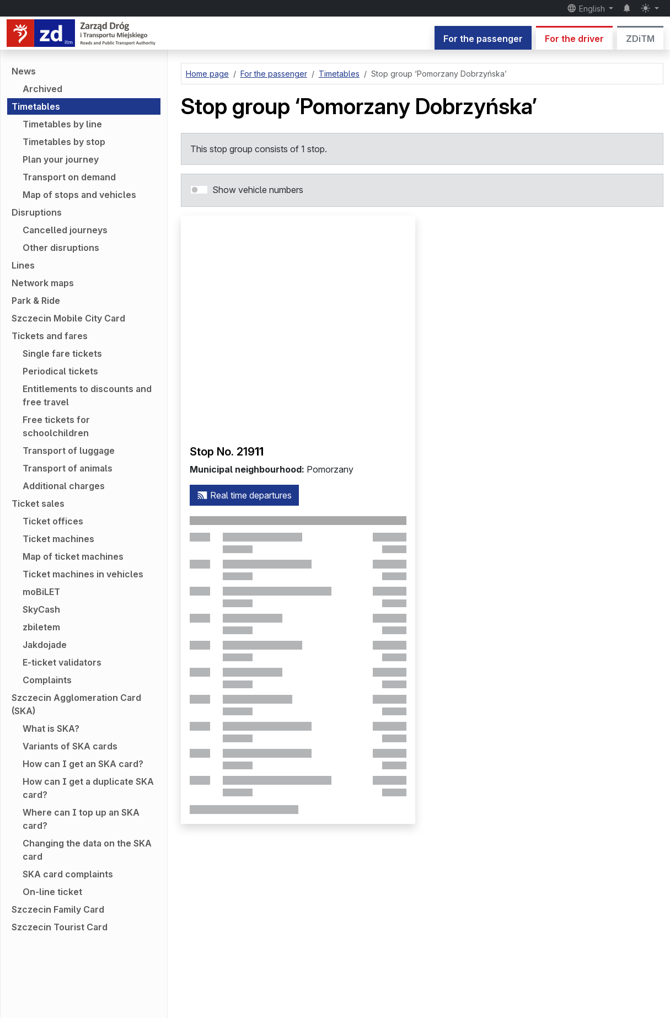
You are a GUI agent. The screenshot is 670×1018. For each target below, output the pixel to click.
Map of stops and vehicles (79, 194)
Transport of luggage (69, 450)
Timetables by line (62, 124)
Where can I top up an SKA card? (81, 819)
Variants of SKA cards (70, 746)
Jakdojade (45, 644)
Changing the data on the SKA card (87, 850)
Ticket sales (38, 503)
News (24, 71)
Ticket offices (53, 521)
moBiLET (41, 591)
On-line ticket (52, 891)
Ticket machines (58, 538)
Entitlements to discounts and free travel (87, 395)
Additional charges (64, 485)
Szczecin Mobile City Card (68, 318)
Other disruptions (61, 247)
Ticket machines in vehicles (83, 574)
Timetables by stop (64, 141)
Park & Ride (36, 300)
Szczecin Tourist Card (60, 927)
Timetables (36, 106)
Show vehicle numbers (257, 189)
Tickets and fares (50, 335)
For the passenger (483, 38)
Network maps (43, 282)
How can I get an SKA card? (83, 763)
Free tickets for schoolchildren (56, 426)
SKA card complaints (68, 874)
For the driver (574, 38)
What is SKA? (51, 728)
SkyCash (41, 609)
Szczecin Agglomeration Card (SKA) (76, 704)
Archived (42, 88)
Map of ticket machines (73, 556)
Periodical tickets (60, 371)
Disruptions (37, 212)
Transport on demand (69, 177)
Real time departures (244, 495)
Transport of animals (67, 468)
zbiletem (41, 627)
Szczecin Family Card (58, 909)
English (587, 8)
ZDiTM (640, 38)
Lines (23, 265)
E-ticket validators (62, 662)
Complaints (47, 679)
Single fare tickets (62, 353)
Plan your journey (61, 159)
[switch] (199, 189)
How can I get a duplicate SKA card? (88, 788)
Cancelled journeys (65, 229)
